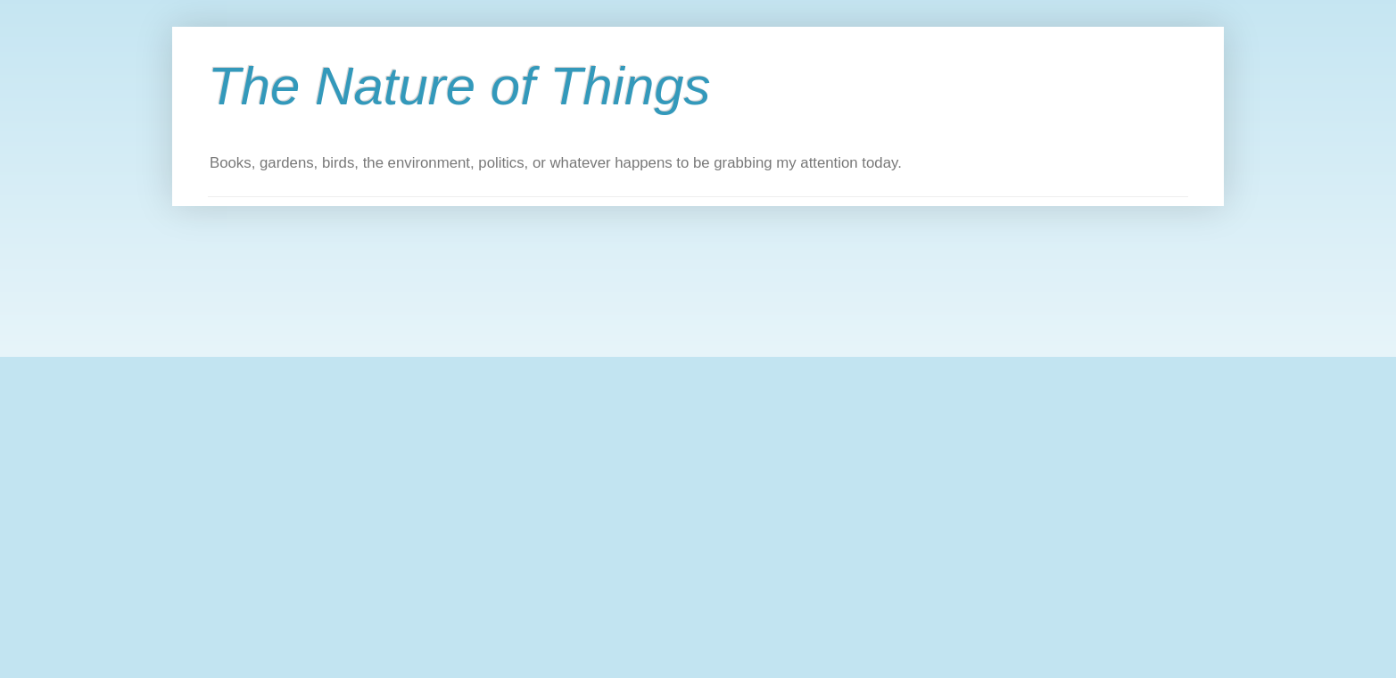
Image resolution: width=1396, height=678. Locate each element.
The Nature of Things (459, 86)
